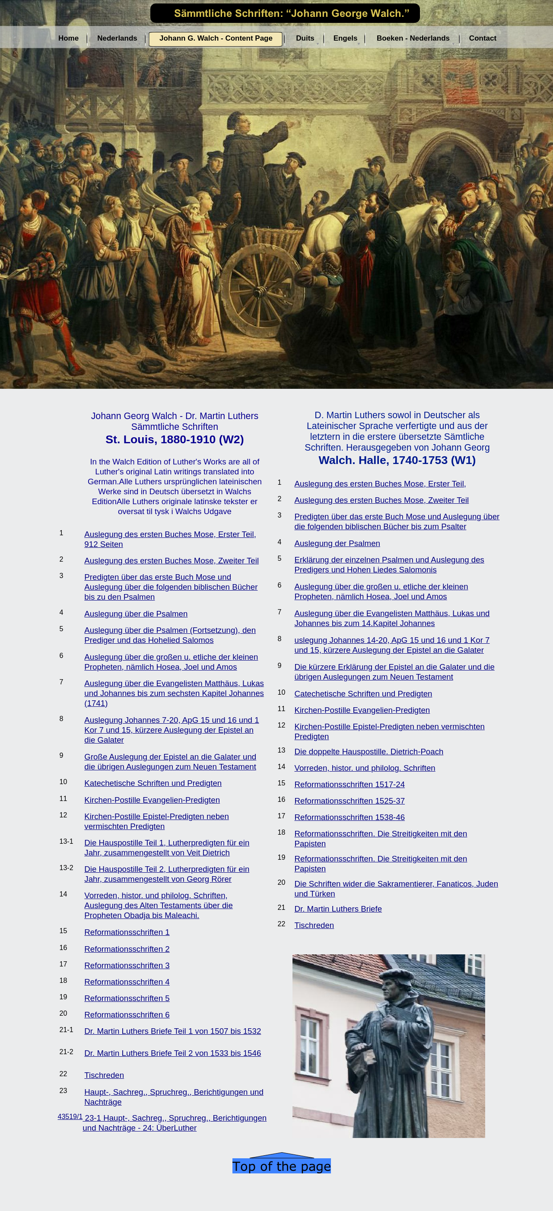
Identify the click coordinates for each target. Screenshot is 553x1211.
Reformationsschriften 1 (126, 932)
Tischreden (104, 1075)
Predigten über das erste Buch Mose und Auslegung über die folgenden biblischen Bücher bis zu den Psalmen (170, 586)
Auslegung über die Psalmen (136, 613)
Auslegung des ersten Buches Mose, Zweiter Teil (171, 560)
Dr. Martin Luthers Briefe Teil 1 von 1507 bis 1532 (172, 1031)
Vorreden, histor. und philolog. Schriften (365, 767)
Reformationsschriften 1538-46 (350, 817)
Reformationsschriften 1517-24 (350, 784)
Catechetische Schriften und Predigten (363, 693)
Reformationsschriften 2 (126, 949)
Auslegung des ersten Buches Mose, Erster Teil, (381, 483)
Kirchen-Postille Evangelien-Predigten (152, 799)
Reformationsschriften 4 (126, 981)
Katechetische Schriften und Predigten (153, 783)
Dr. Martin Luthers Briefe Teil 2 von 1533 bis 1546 (172, 1053)
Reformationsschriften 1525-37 (350, 800)
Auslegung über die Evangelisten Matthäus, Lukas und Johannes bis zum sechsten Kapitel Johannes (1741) (174, 693)
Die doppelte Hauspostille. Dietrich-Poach (369, 751)
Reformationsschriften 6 (126, 1014)
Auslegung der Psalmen (337, 543)
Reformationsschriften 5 (126, 998)
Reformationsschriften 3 (126, 965)
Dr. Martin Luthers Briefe (338, 908)
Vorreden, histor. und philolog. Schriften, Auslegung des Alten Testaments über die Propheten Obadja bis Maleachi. (158, 905)
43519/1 (70, 1116)
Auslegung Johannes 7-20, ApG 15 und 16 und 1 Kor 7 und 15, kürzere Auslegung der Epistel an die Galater (171, 729)
